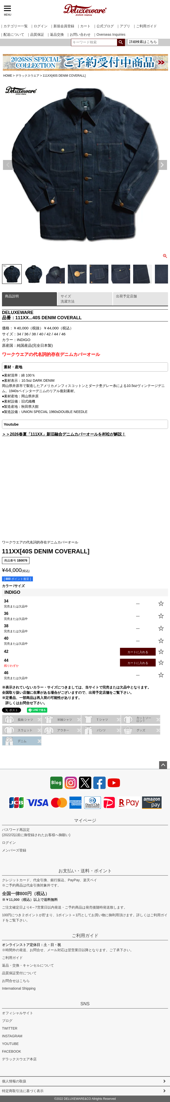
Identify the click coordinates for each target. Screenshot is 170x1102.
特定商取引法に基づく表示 (23, 1091)
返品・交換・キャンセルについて (28, 965)
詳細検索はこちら (143, 42)
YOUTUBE (10, 1044)
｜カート (84, 26)
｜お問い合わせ (78, 34)
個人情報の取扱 (14, 1081)
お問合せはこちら (16, 981)
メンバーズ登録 (14, 850)
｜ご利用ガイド (145, 26)
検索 (121, 42)
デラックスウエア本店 (19, 1059)
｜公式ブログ (103, 26)
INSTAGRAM (12, 1036)
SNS (85, 1003)
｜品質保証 (35, 34)
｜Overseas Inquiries (109, 34)
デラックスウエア (27, 75)
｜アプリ (123, 26)
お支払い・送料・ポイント (85, 870)
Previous (8, 165)
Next (162, 165)
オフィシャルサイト (17, 1013)
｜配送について (12, 34)
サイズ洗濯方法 (67, 298)
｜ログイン (39, 26)
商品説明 (12, 296)
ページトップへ (163, 765)
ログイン (9, 843)
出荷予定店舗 (126, 296)
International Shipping (18, 988)
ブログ (7, 1021)
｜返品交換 (55, 34)
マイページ (85, 820)
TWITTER (9, 1028)
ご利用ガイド (85, 935)
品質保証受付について (19, 973)
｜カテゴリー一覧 (14, 26)
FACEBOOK (11, 1051)
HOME (7, 75)
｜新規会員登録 (62, 26)
